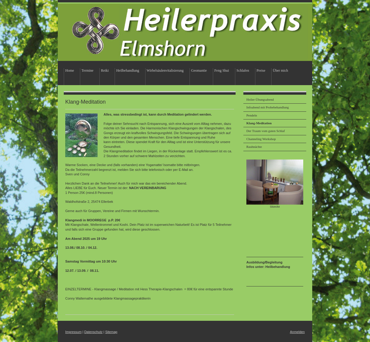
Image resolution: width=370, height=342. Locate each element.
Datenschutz (93, 332)
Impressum (73, 332)
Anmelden (297, 332)
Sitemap (111, 332)
